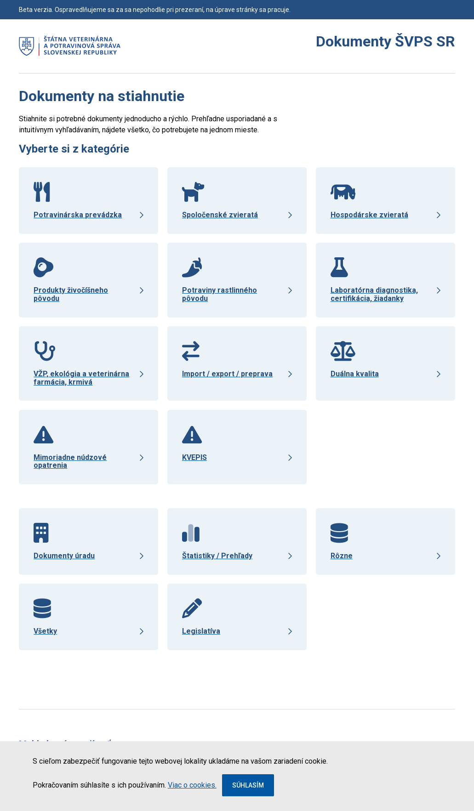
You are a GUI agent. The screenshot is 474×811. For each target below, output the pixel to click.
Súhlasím (248, 785)
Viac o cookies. (192, 785)
